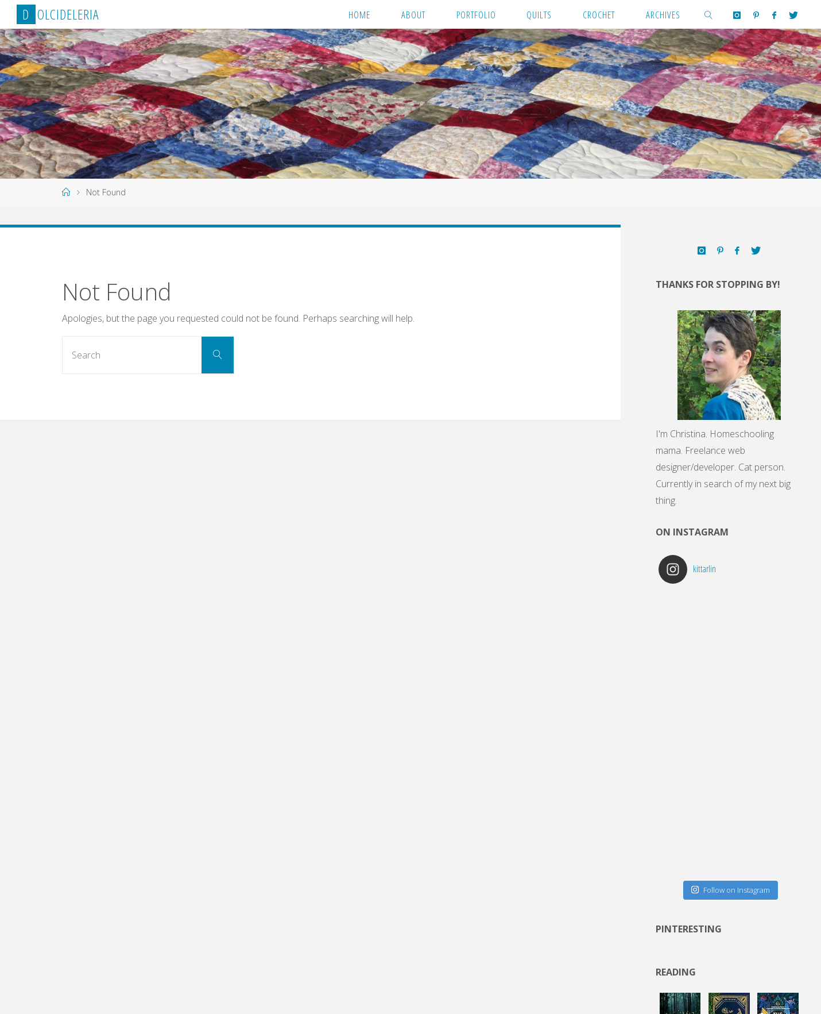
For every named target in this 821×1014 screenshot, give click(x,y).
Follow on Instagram (730, 890)
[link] (709, 14)
